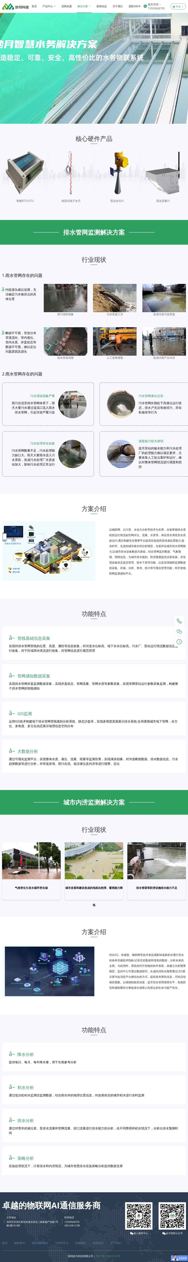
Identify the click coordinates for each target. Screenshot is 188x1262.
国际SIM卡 (135, 6)
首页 (34, 6)
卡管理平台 (62, 1243)
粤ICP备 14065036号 (108, 1256)
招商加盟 (67, 6)
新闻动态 (102, 6)
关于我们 (118, 6)
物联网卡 (19, 1243)
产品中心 (49, 6)
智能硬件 (80, 1243)
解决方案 (84, 6)
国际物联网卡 (40, 1243)
